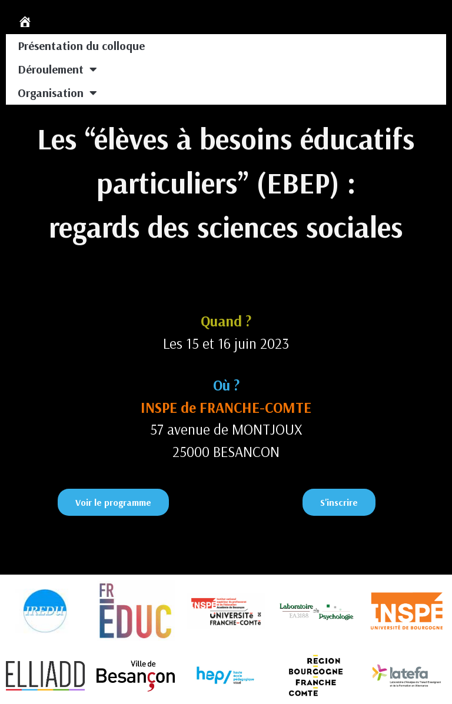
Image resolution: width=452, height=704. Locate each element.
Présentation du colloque (81, 45)
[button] (113, 502)
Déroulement (57, 69)
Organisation (57, 93)
